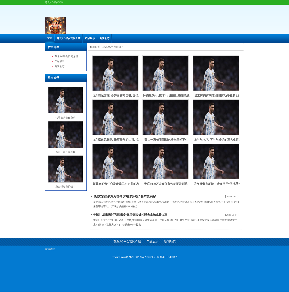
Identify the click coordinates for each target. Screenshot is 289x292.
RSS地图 (160, 257)
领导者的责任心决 (65, 117)
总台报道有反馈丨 (65, 186)
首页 (49, 38)
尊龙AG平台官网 (111, 46)
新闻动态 (104, 38)
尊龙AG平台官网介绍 (68, 38)
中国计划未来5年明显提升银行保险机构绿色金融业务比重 (130, 214)
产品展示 (90, 38)
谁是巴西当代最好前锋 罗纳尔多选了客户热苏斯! (124, 196)
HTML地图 (171, 257)
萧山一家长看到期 (65, 152)
